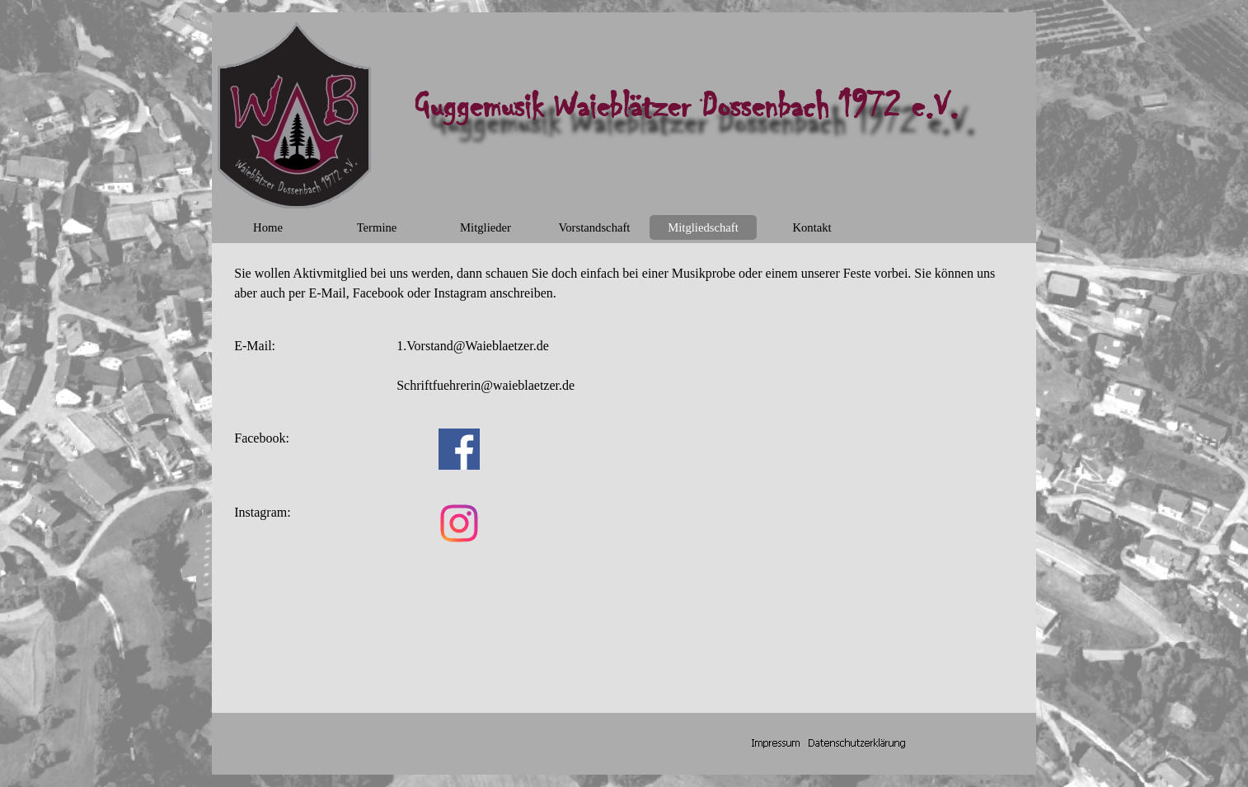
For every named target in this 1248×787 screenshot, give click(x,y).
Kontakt (811, 227)
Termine (377, 227)
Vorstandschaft (595, 227)
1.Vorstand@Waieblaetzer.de (472, 346)
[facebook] (459, 449)
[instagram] (459, 523)
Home (268, 227)
